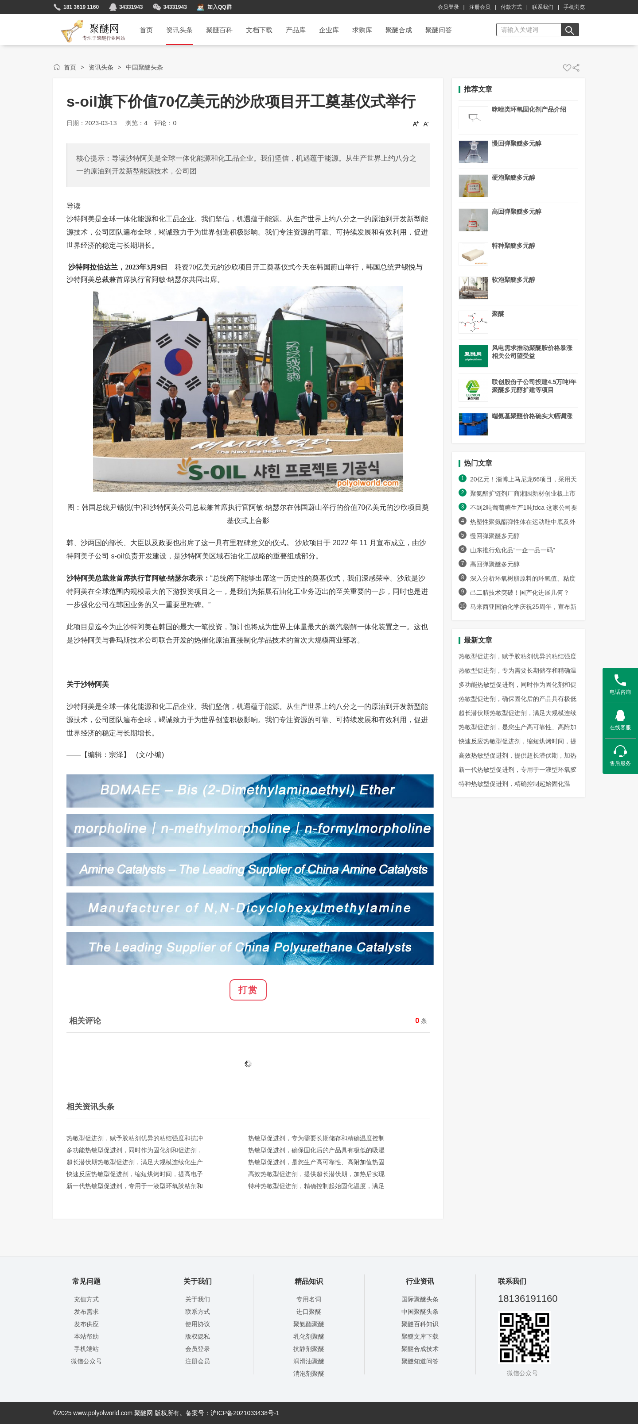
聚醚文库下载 (420, 1336)
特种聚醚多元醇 (513, 245)
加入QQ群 (219, 7)
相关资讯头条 (90, 1106)
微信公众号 (86, 1361)
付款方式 (511, 7)
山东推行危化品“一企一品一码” (516, 550)
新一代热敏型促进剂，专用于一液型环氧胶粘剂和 (134, 1185)
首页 (70, 67)
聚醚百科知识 (420, 1324)
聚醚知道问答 (420, 1361)
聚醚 (498, 313)
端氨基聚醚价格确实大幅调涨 (532, 416)
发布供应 (86, 1324)
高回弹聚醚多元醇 (516, 211)
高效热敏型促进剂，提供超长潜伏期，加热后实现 (316, 1174)
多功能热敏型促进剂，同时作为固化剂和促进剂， (134, 1150)
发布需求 (86, 1311)
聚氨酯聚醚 (308, 1324)
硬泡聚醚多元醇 (513, 177)
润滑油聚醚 (308, 1361)
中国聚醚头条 (144, 67)
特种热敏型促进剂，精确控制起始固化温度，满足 (316, 1185)
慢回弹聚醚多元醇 (516, 143)
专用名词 (308, 1299)
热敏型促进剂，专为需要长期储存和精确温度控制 (316, 1138)
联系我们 (542, 7)
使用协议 (197, 1324)
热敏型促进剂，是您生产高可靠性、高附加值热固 (316, 1162)
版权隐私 (197, 1336)
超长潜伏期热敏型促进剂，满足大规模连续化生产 (134, 1162)
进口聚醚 (308, 1311)
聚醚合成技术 (420, 1348)
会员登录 (448, 7)
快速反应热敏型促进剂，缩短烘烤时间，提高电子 (134, 1174)
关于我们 (197, 1299)
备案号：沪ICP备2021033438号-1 (233, 1412)
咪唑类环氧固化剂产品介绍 (529, 109)
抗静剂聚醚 (308, 1348)
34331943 (131, 7)
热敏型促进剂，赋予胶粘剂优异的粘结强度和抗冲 (134, 1138)
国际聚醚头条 (420, 1299)
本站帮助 (86, 1336)
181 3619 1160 (81, 7)
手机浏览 (574, 7)
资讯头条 (101, 67)
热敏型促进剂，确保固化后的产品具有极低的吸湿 (316, 1150)
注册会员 (479, 7)
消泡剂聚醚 (308, 1373)
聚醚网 (85, 20)
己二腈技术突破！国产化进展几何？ (519, 592)
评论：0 (165, 123)
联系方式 (197, 1311)
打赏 (248, 990)
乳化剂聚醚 (308, 1336)
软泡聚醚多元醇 (513, 279)
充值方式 (86, 1299)
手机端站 (86, 1348)
